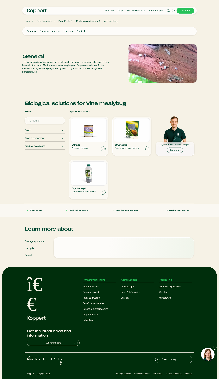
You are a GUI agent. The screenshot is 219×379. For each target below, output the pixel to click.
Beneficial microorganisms (95, 309)
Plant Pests (64, 21)
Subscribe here (62, 343)
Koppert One (165, 298)
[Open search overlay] (168, 10)
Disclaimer (158, 374)
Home (27, 21)
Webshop (163, 292)
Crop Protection (44, 21)
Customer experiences (170, 286)
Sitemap (188, 374)
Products (109, 10)
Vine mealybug (111, 21)
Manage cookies (123, 374)
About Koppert (155, 10)
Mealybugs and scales (87, 21)
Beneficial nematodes (93, 303)
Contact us (185, 10)
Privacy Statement (142, 374)
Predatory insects (91, 292)
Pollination (88, 320)
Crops (120, 10)
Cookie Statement (174, 374)
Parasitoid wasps (91, 298)
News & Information (130, 292)
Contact (125, 298)
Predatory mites (91, 286)
